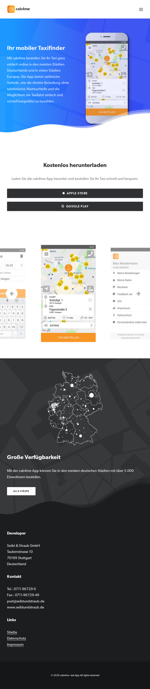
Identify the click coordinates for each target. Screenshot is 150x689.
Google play (75, 206)
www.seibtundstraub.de (25, 607)
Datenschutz (16, 638)
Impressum (15, 644)
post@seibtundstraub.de (26, 601)
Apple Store (75, 193)
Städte (12, 632)
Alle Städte (21, 491)
